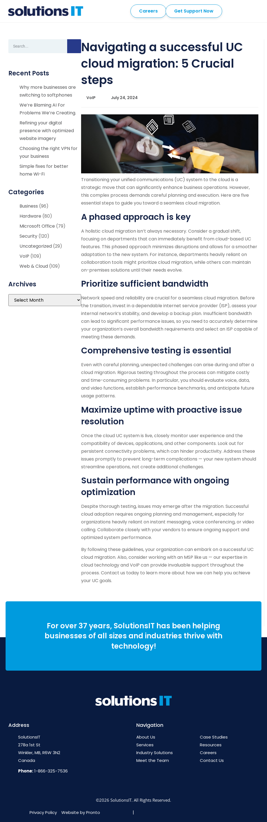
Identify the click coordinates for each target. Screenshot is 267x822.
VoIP (24, 256)
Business (29, 206)
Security (28, 236)
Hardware (30, 216)
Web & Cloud (34, 266)
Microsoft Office (37, 226)
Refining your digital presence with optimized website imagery (47, 131)
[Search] (74, 46)
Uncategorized (36, 246)
